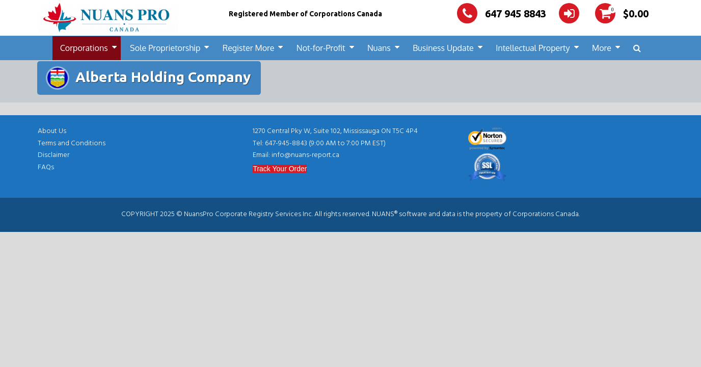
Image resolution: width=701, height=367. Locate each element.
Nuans (379, 48)
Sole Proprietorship (165, 48)
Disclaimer (53, 155)
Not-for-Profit (320, 48)
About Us (52, 131)
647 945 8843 (501, 13)
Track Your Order (280, 169)
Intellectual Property (533, 48)
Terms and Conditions (71, 143)
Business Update (443, 48)
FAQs (46, 167)
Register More (249, 48)
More (601, 48)
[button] (637, 48)
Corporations (84, 48)
